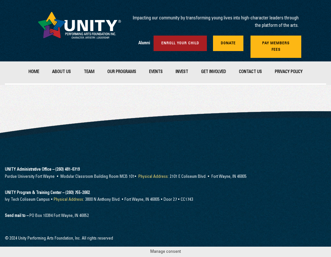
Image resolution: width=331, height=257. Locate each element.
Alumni (144, 43)
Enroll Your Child (180, 43)
